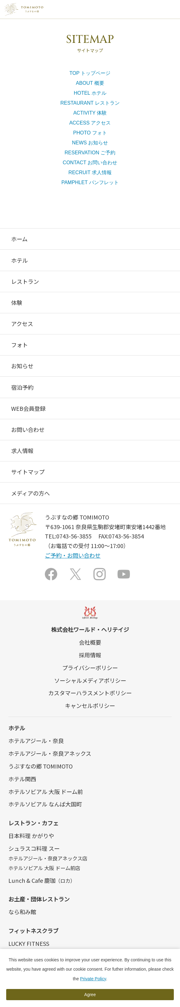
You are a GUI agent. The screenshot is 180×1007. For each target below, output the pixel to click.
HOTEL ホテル (90, 93)
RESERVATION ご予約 (90, 152)
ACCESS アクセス (90, 122)
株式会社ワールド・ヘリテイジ (90, 629)
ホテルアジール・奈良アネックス (49, 753)
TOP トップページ (90, 73)
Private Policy (93, 978)
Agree (90, 994)
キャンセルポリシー (90, 705)
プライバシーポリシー (90, 668)
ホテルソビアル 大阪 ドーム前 (45, 791)
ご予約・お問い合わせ (73, 555)
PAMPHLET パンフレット (89, 182)
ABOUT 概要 (90, 83)
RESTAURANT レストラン (89, 103)
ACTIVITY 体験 (90, 113)
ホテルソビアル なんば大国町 (45, 804)
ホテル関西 (22, 779)
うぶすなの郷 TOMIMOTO (40, 766)
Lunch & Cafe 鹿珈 (41, 880)
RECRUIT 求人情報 (89, 172)
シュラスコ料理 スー (34, 848)
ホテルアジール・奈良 (36, 741)
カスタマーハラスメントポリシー (90, 693)
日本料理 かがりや (31, 836)
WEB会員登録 (28, 408)
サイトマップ (28, 472)
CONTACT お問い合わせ (90, 162)
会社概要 (90, 642)
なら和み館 (22, 912)
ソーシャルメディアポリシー (90, 680)
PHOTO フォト (90, 132)
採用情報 (90, 655)
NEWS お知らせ (90, 142)
